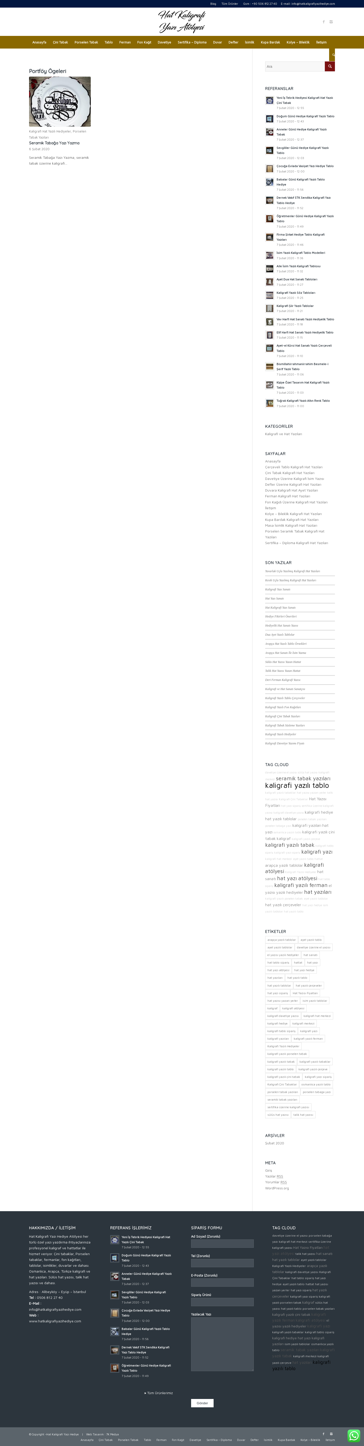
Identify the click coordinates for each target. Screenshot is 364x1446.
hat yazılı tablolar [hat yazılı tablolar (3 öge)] (279, 985)
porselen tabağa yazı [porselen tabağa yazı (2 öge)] (317, 1092)
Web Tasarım (95, 1434)
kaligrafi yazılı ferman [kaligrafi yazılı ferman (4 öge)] (308, 1038)
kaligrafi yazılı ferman (301, 885)
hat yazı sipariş (291, 805)
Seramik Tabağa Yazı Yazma (54, 143)
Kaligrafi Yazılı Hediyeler (280, 734)
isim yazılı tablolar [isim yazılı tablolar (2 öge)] (315, 1000)
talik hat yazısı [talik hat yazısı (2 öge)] (303, 1114)
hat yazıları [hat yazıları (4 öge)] (275, 977)
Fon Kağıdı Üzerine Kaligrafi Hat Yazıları (296, 502)
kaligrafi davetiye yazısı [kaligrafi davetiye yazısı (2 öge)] (283, 1015)
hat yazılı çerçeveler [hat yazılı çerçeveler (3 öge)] (309, 985)
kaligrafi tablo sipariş (319, 1332)
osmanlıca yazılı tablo (287, 832)
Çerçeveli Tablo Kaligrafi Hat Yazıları (294, 467)
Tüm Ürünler (229, 3)
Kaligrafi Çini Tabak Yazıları (282, 716)
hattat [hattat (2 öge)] (298, 962)
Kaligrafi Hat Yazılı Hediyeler (50, 131)
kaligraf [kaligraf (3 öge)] (272, 1008)
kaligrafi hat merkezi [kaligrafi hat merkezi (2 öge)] (317, 1015)
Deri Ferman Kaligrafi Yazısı (282, 680)
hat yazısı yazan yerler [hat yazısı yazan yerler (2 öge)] (282, 1000)
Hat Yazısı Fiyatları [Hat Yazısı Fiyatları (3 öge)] (305, 993)
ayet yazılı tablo (303, 858)
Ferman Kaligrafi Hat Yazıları (287, 496)
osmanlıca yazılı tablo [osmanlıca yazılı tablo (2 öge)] (316, 1084)
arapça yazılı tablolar (284, 865)
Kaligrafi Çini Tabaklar (293, 799)
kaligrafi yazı (316, 851)
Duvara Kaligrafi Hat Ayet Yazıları (291, 490)
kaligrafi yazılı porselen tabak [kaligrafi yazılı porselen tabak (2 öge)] (287, 1053)
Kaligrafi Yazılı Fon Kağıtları (283, 707)
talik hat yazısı (305, 1254)
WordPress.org (277, 1188)
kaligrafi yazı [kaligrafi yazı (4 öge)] (308, 1031)
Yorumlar (276, 1182)
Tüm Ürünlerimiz (160, 1393)
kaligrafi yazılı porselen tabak (284, 898)
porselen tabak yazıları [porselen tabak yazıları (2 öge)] (282, 1092)
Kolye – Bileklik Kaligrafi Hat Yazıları (293, 513)
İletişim (270, 508)
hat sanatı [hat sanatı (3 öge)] (310, 954)
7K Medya (112, 1434)
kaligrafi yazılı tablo (297, 785)
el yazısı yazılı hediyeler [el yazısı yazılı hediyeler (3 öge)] (283, 954)
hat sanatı (324, 1253)
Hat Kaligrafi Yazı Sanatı (280, 607)
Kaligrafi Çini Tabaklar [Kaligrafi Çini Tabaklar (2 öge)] (282, 1084)
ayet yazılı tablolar (316, 898)
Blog (213, 3)
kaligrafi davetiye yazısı (289, 812)
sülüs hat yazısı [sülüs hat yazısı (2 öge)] (278, 1114)
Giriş (268, 1170)
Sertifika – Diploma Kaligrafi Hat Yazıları (296, 543)
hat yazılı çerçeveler (283, 904)
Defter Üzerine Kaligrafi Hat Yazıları (293, 484)
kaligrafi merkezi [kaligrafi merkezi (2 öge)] (303, 1023)
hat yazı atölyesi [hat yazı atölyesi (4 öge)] (278, 970)
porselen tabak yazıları (312, 819)
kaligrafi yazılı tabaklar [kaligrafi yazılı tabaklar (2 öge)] (315, 1061)
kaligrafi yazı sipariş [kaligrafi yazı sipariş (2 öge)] (318, 1076)
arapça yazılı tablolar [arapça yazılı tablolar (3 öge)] (281, 939)
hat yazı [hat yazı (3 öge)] (312, 962)
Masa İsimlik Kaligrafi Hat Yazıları (291, 525)
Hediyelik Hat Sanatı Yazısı (281, 625)
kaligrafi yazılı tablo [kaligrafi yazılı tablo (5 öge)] (280, 1069)
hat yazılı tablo (293, 911)
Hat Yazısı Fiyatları (308, 1247)
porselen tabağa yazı (278, 825)
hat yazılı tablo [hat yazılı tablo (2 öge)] (297, 977)
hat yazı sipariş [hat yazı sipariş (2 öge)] (277, 993)
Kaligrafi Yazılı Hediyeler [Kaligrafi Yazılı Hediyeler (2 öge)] (283, 1046)
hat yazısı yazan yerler (311, 792)
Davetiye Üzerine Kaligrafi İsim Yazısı (294, 478)
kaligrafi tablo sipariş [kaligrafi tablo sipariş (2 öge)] (281, 1031)
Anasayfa (273, 461)
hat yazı (304, 1338)
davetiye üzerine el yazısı (281, 772)
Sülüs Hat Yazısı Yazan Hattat (283, 662)
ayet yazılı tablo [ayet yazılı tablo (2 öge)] (311, 939)
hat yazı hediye (312, 905)
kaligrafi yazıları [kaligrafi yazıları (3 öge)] (278, 1038)
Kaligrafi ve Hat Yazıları (283, 434)
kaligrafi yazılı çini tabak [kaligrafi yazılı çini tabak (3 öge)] (283, 1076)
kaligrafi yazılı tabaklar (280, 792)
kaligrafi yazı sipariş (287, 852)
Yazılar (274, 1176)
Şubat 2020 (274, 1143)
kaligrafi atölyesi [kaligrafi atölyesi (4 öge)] (293, 1008)
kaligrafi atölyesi (310, 1320)
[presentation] (229, 1386)
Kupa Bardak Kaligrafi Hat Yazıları (291, 519)
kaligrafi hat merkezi (278, 858)
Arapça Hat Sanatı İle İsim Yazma (285, 653)
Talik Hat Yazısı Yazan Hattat (282, 671)
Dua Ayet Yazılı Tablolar (279, 634)
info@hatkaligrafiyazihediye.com (313, 3)
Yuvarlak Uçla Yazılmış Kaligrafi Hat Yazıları (292, 571)
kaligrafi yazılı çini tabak (291, 1314)
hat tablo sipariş (302, 1278)
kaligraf (284, 838)
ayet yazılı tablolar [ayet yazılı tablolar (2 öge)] (279, 947)
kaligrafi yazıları (306, 825)
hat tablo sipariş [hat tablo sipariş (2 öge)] (278, 962)
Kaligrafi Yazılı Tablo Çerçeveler (285, 698)
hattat (318, 858)
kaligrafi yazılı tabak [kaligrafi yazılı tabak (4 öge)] (281, 1061)
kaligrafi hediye (319, 812)
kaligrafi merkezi (304, 1356)
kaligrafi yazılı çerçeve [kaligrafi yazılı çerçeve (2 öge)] (313, 1069)
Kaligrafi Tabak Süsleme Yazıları (285, 725)
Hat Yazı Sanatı (274, 598)
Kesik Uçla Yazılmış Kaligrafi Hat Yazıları (290, 580)
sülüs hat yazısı (307, 772)
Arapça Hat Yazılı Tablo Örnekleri (286, 644)
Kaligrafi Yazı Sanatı (277, 589)
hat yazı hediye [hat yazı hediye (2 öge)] (304, 970)
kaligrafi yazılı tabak (289, 844)
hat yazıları (317, 891)
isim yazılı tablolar (297, 1344)
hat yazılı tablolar (281, 818)
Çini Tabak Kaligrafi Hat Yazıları (289, 473)
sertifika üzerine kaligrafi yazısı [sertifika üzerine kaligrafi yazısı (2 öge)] (288, 1107)
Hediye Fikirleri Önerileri (281, 616)
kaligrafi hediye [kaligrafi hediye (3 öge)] (277, 1023)
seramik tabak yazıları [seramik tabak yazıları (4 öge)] (282, 1099)
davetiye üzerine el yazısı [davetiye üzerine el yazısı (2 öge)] (313, 947)
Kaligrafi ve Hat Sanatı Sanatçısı (285, 689)
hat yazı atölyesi (297, 878)
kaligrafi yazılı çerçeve (306, 838)
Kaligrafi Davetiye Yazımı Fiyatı (284, 743)
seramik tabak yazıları (303, 778)
